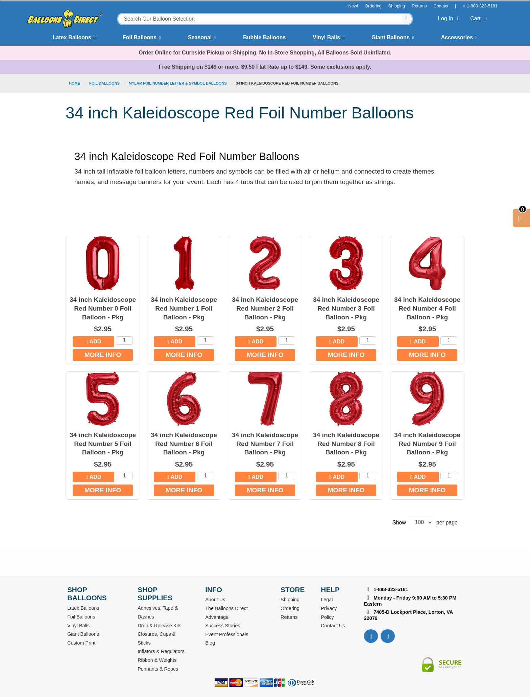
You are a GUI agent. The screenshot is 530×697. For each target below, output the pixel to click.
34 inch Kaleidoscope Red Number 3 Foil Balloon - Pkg (346, 308)
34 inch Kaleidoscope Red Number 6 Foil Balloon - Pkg (184, 443)
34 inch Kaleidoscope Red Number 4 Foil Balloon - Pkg (427, 308)
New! (353, 5)
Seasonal (200, 37)
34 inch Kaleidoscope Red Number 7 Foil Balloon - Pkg (265, 443)
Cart (479, 18)
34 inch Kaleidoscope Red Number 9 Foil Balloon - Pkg (427, 443)
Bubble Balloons (264, 37)
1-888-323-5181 (482, 5)
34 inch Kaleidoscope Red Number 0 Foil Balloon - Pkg (103, 308)
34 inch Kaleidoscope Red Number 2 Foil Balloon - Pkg (265, 308)
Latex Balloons (72, 37)
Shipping (396, 5)
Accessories (457, 37)
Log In (450, 18)
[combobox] (265, 19)
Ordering (373, 5)
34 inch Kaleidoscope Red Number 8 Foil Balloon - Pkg (346, 443)
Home (75, 83)
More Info (103, 354)
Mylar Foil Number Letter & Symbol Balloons (178, 83)
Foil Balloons (139, 37)
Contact (440, 5)
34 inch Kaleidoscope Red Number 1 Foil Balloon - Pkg (184, 308)
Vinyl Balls (326, 37)
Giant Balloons (390, 37)
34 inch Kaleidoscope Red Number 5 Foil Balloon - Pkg (103, 443)
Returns (419, 5)
